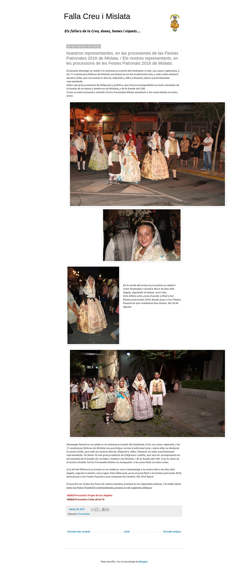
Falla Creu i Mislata (97, 16)
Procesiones (84, 514)
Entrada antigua (172, 531)
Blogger (143, 561)
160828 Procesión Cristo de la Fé (85, 499)
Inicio (127, 531)
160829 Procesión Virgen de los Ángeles (89, 495)
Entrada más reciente (78, 531)
